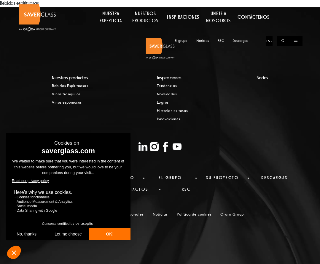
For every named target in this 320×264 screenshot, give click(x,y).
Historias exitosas (172, 111)
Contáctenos (254, 28)
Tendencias (167, 86)
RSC (221, 5)
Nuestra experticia (111, 28)
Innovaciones (168, 119)
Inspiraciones (183, 28)
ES (268, 5)
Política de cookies (194, 214)
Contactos (134, 189)
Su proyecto (222, 178)
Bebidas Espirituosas (70, 86)
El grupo (181, 5)
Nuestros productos (145, 28)
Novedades (167, 94)
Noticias (202, 5)
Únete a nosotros (218, 28)
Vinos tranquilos (66, 94)
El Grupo (170, 178)
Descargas (240, 5)
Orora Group (232, 214)
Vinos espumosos (67, 103)
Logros (163, 103)
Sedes (262, 78)
